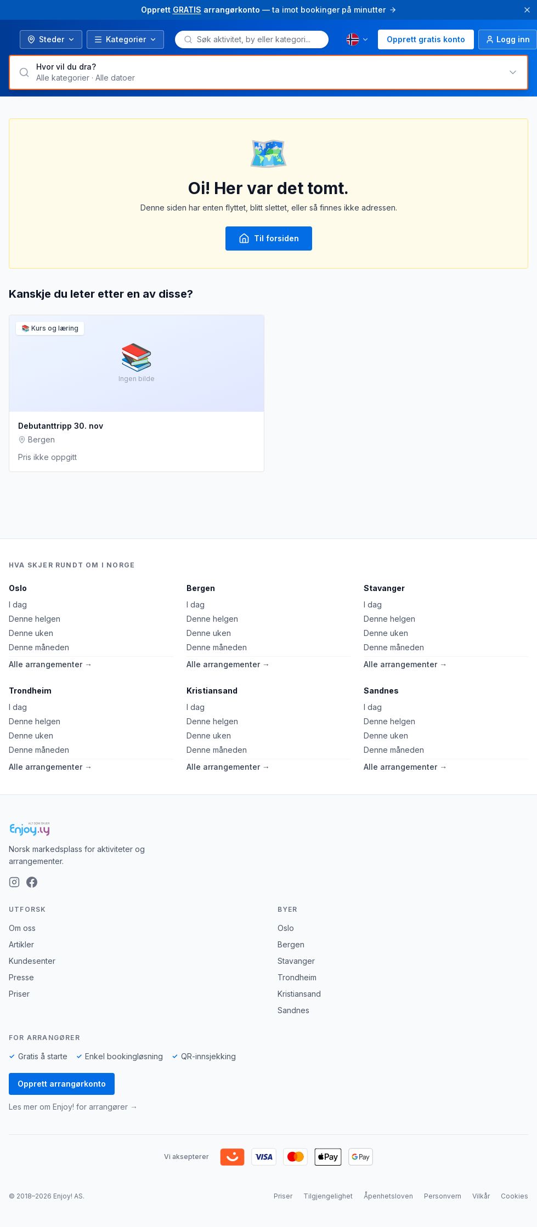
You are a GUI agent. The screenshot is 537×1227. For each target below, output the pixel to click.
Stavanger (384, 588)
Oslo (18, 588)
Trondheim (30, 690)
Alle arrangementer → (50, 664)
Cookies (514, 1196)
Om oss (22, 928)
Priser (19, 993)
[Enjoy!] (268, 829)
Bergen (200, 588)
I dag (18, 604)
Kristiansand (212, 690)
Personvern (442, 1196)
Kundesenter (32, 960)
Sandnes (381, 690)
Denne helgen (34, 618)
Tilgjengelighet (328, 1196)
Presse (21, 977)
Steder (51, 39)
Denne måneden (39, 647)
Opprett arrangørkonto (62, 1083)
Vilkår (481, 1196)
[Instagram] (14, 882)
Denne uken (31, 633)
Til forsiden (269, 238)
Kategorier (125, 39)
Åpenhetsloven (388, 1196)
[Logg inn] (507, 39)
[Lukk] (527, 10)
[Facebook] (31, 882)
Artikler (21, 944)
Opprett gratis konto (426, 39)
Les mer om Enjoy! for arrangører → (73, 1106)
